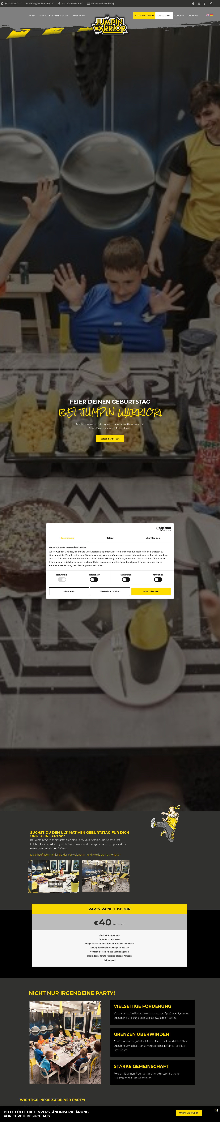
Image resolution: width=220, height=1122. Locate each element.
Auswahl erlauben (110, 591)
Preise (42, 15)
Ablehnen (69, 591)
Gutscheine (78, 15)
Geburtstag (164, 15)
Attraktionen (144, 15)
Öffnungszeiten (58, 15)
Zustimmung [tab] (67, 538)
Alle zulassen (151, 591)
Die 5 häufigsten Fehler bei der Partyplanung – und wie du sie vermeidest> (75, 854)
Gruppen (193, 15)
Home (32, 15)
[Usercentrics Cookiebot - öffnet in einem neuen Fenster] (158, 528)
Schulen (179, 15)
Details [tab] (110, 538)
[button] (211, 3)
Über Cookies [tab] (153, 538)
